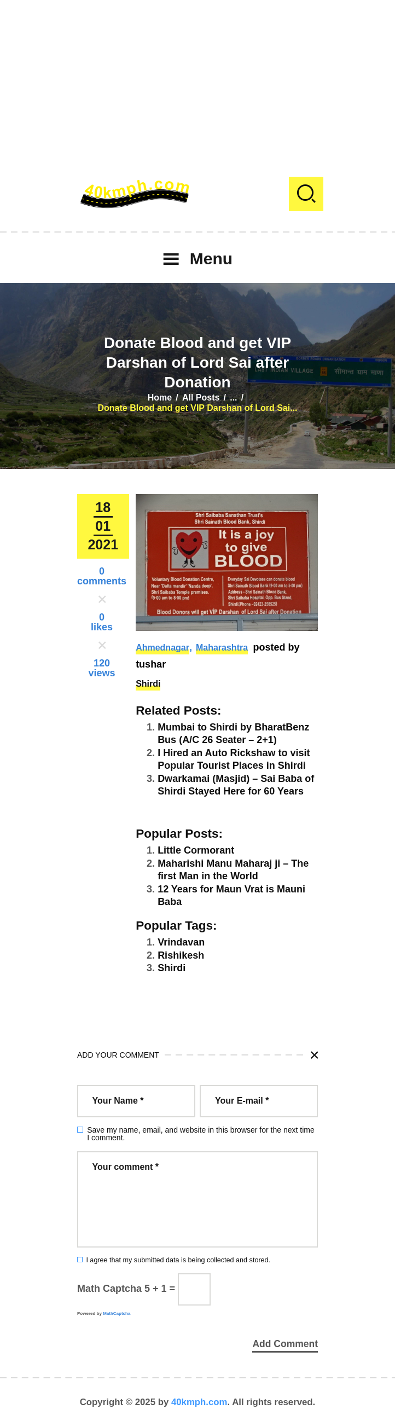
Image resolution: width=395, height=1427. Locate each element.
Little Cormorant (196, 850)
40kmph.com (199, 1402)
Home (160, 397)
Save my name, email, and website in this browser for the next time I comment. (201, 1133)
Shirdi (148, 683)
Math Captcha (109, 1288)
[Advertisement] (197, 76)
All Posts (200, 397)
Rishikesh (181, 955)
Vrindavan (181, 942)
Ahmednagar (162, 647)
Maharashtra (222, 647)
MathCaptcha (116, 1313)
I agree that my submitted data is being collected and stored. (178, 1260)
